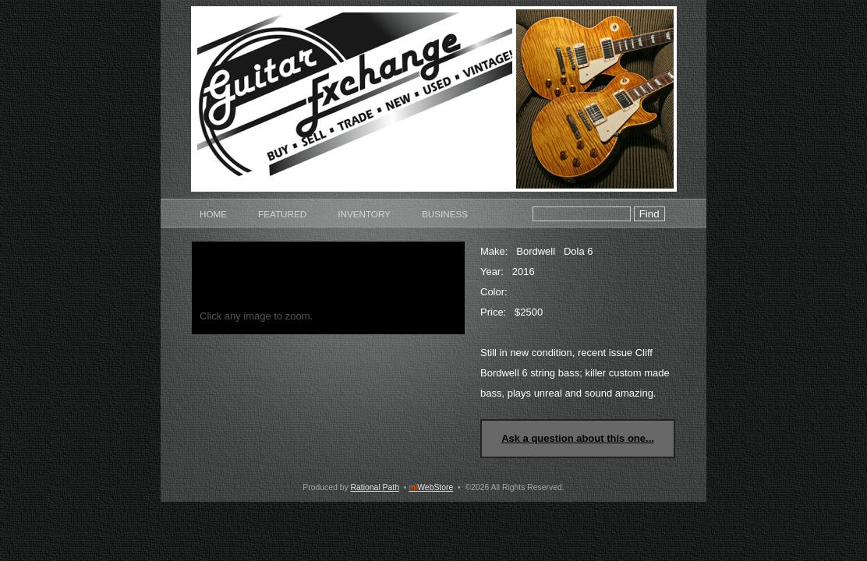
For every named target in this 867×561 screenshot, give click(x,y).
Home (213, 214)
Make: (494, 251)
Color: (494, 292)
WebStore (431, 487)
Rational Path (375, 487)
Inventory (364, 214)
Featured (282, 214)
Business (445, 214)
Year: (492, 271)
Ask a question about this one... (577, 438)
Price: (493, 312)
